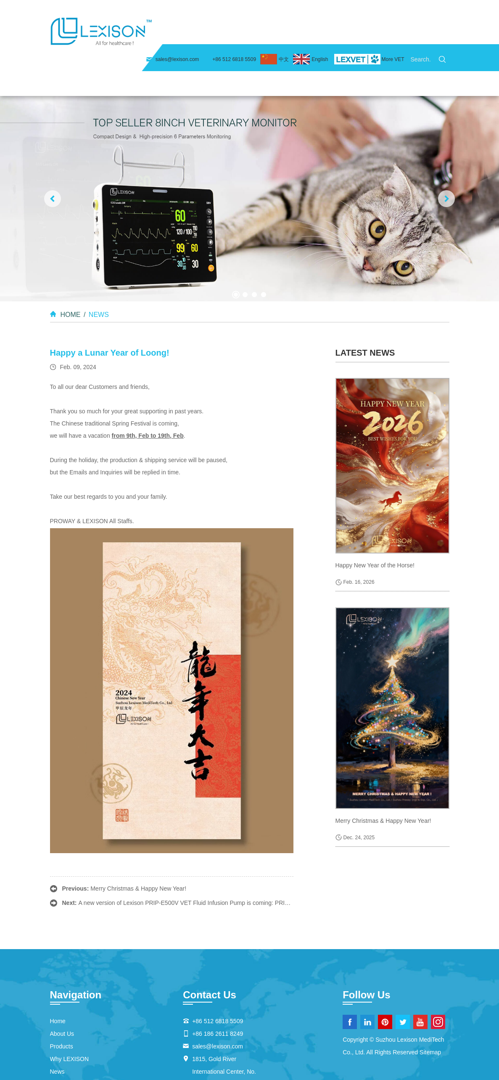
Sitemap (430, 1003)
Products (256, 33)
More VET (392, 10)
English (320, 10)
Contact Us (407, 33)
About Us (207, 33)
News (362, 33)
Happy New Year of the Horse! (375, 516)
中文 (284, 10)
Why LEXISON (312, 33)
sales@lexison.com (177, 10)
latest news (365, 304)
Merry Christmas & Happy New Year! (138, 840)
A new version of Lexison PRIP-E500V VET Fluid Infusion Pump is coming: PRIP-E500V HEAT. (202, 854)
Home (165, 33)
